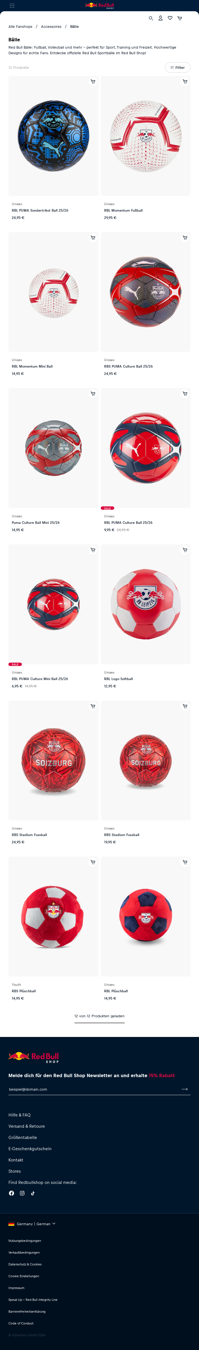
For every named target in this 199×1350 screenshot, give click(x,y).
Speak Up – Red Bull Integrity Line (33, 1299)
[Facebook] (11, 1194)
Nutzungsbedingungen (24, 1240)
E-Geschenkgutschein (30, 1148)
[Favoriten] (170, 17)
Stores (14, 1171)
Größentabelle (22, 1137)
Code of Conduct (20, 1323)
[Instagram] (22, 1194)
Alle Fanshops (20, 26)
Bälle (74, 26)
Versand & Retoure (26, 1126)
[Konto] (160, 17)
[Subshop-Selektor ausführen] (12, 5)
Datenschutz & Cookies (25, 1264)
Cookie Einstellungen (23, 1276)
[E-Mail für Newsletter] (93, 1089)
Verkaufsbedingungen (24, 1252)
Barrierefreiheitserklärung (26, 1311)
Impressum (16, 1288)
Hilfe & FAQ (19, 1115)
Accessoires (51, 26)
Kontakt (15, 1160)
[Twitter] (33, 1194)
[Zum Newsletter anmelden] (185, 1089)
